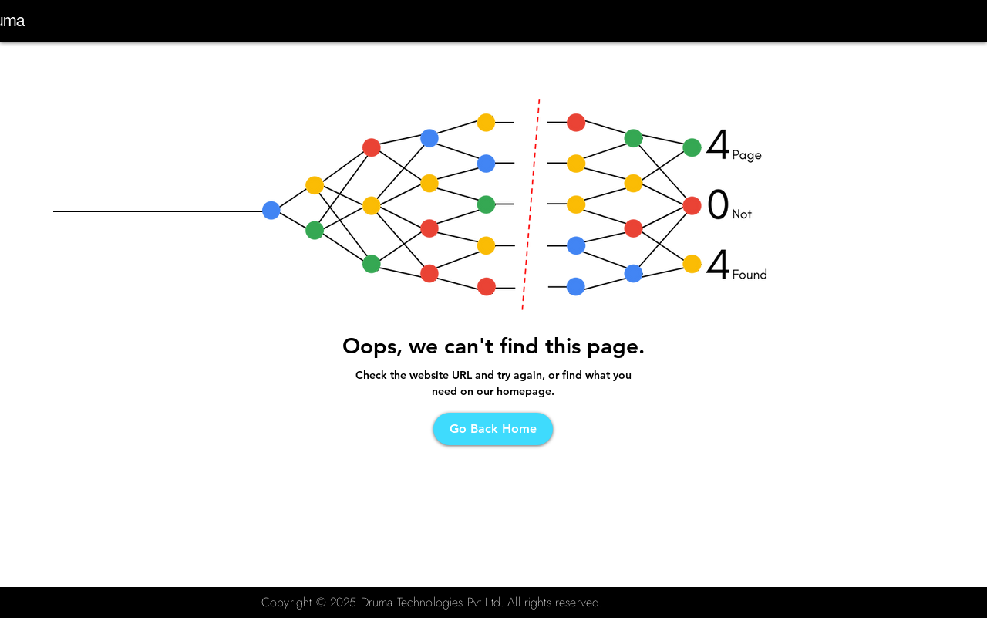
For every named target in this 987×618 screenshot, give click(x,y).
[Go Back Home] (493, 429)
